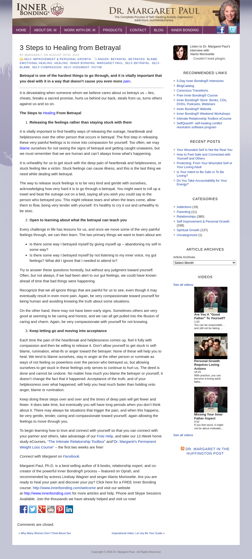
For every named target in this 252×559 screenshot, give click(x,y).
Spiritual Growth (188, 230)
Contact (138, 30)
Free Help (105, 436)
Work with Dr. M (79, 30)
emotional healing (36, 63)
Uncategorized (187, 235)
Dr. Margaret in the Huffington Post (208, 451)
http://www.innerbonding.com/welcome (64, 488)
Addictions (184, 207)
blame (152, 59)
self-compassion (47, 67)
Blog (158, 30)
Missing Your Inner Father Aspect (208, 416)
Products (112, 30)
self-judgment (76, 67)
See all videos (183, 285)
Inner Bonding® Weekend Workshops (203, 113)
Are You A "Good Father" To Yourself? (209, 316)
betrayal (118, 59)
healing (61, 63)
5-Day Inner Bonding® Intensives (200, 81)
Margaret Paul (110, 63)
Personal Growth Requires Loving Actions (207, 364)
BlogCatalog (185, 86)
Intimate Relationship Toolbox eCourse (204, 118)
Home (21, 30)
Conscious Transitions (192, 90)
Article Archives (184, 257)
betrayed (136, 59)
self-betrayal (137, 63)
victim (96, 67)
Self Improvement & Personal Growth (57, 59)
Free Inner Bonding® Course (197, 95)
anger (103, 59)
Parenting (183, 212)
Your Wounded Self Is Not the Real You (204, 150)
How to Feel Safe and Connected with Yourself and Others (203, 156)
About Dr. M (45, 30)
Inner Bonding (185, 30)
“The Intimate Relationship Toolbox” (76, 441)
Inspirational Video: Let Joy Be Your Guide (137, 533)
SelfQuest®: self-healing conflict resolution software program (199, 125)
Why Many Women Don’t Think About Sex (46, 533)
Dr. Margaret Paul (123, 551)
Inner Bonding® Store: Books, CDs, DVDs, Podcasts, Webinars (202, 102)
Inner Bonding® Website (194, 109)
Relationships (186, 216)
